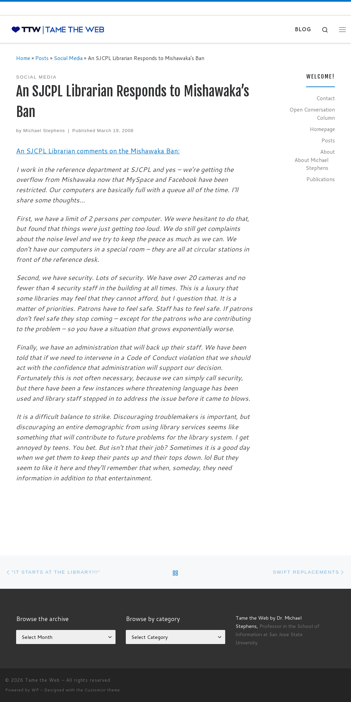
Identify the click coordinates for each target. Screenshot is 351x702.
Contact (325, 98)
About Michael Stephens (311, 164)
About (327, 151)
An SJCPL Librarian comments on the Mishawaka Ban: (98, 150)
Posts (42, 58)
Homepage (322, 129)
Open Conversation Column (312, 113)
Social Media (68, 58)
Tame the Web (42, 680)
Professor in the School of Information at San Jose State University (277, 634)
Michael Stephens (44, 130)
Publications (320, 179)
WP (35, 690)
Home (23, 58)
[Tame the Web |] (58, 29)
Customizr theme (102, 690)
